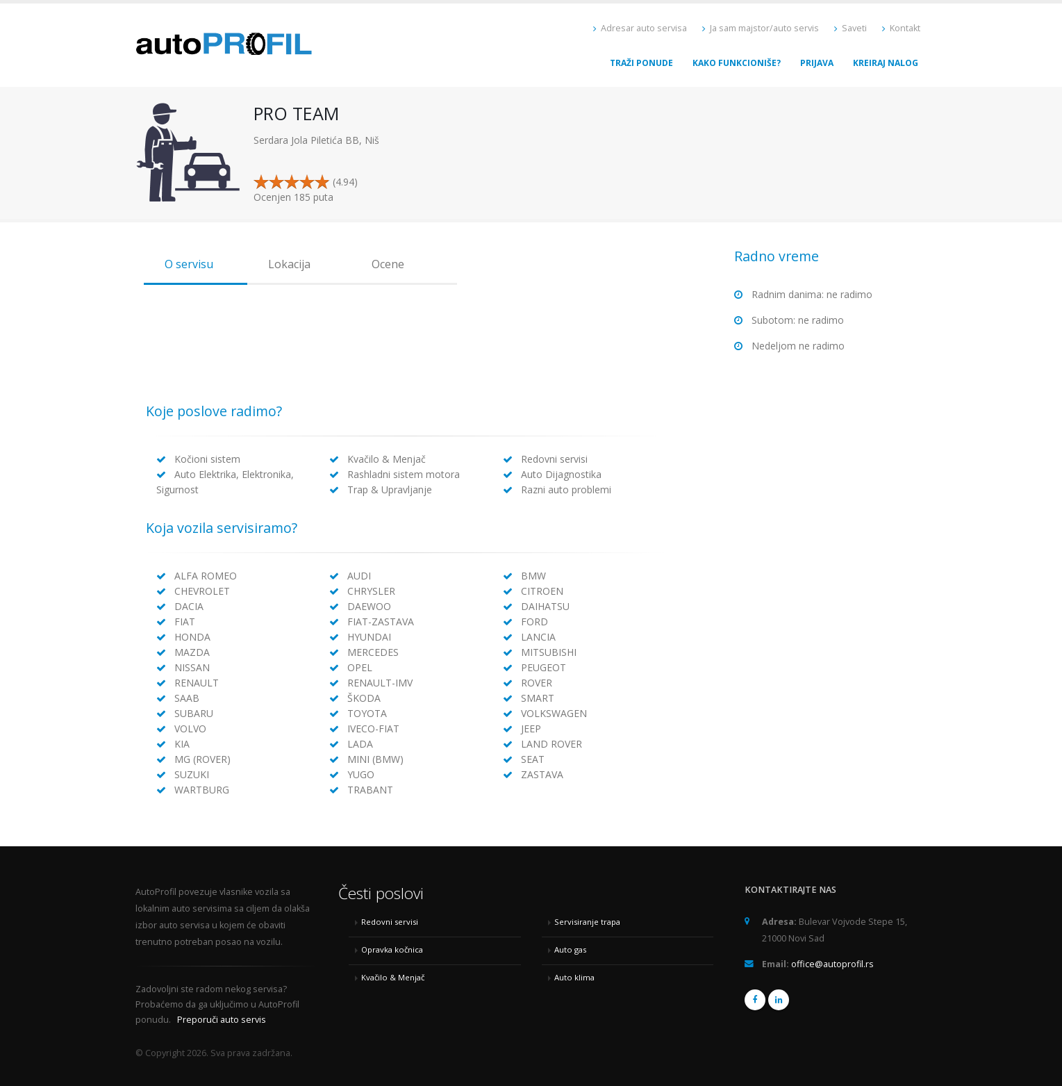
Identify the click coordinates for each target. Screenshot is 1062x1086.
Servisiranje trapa (587, 921)
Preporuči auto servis (221, 1020)
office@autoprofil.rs (832, 964)
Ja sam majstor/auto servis (760, 28)
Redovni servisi (389, 921)
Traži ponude (641, 63)
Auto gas (570, 949)
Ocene (388, 264)
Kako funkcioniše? (736, 63)
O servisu (189, 264)
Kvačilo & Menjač (392, 977)
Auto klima (574, 977)
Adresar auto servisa (640, 28)
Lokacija (289, 264)
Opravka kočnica (392, 949)
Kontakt (901, 28)
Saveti (850, 28)
